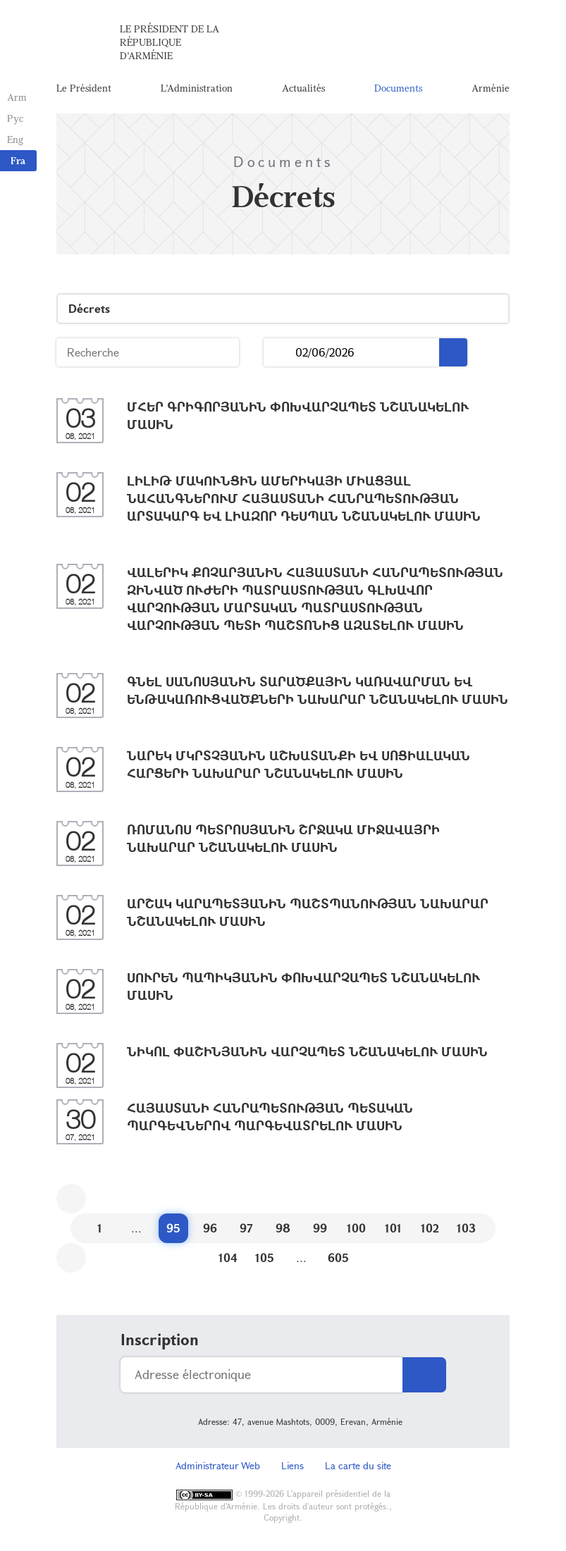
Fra (18, 160)
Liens (292, 1465)
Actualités (303, 87)
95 (173, 1228)
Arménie (491, 87)
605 (338, 1257)
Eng (15, 139)
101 (393, 1228)
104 (228, 1257)
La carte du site (358, 1465)
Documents (398, 87)
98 (283, 1228)
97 (246, 1228)
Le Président (83, 87)
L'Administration (197, 87)
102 (430, 1228)
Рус (15, 118)
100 (356, 1228)
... (279, 352)
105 (264, 1257)
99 (320, 1228)
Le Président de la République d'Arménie (169, 42)
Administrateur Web (218, 1465)
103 (466, 1228)
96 (210, 1228)
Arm (17, 97)
